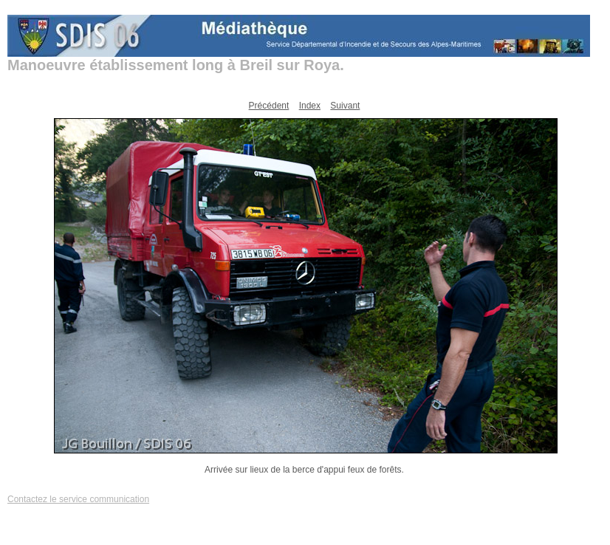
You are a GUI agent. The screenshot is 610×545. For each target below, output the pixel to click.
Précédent (269, 105)
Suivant (345, 105)
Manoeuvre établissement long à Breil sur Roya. (175, 65)
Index (310, 105)
